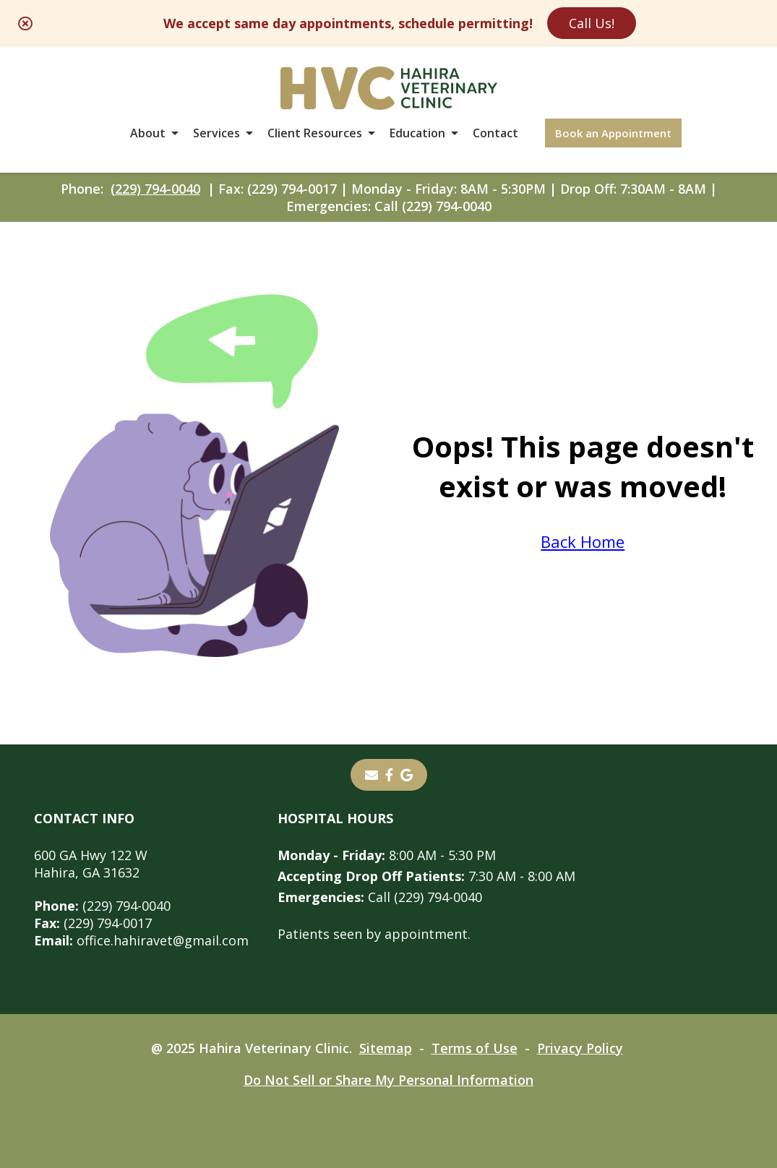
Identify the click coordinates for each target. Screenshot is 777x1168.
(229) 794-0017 (93, 923)
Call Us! (591, 23)
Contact (495, 133)
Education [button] (417, 133)
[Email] (371, 774)
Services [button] (216, 133)
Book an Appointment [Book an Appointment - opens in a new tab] (613, 133)
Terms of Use (475, 1048)
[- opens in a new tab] (389, 774)
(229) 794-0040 (155, 188)
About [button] (148, 133)
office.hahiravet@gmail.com (141, 940)
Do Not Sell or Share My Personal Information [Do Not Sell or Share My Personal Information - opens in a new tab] (388, 1079)
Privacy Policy (580, 1048)
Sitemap (385, 1048)
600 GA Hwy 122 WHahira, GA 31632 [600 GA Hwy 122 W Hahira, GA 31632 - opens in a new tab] (90, 863)
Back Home (582, 541)
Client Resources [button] (314, 133)
